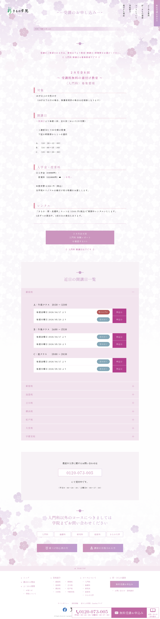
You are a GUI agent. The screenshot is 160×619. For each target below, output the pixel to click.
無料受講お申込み (129, 613)
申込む (119, 312)
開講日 (41, 121)
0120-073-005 (80, 472)
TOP (36, 29)
